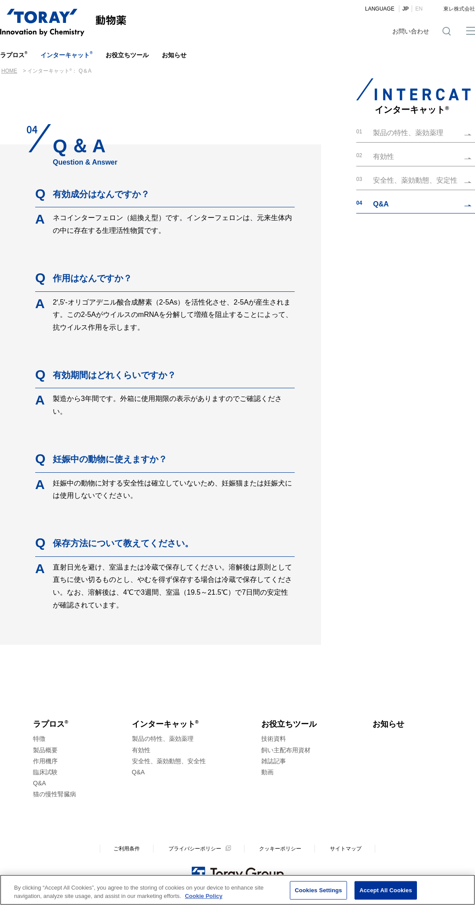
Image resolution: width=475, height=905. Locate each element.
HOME (9, 71)
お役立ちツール (127, 55)
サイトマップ (346, 849)
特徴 (39, 738)
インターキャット (66, 55)
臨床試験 (45, 772)
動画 (267, 772)
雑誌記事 (273, 761)
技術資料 (273, 738)
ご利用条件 (126, 849)
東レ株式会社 (459, 9)
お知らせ (174, 55)
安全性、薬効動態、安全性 (169, 761)
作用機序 (45, 761)
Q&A (39, 783)
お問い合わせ (410, 31)
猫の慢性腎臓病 (54, 794)
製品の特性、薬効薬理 (163, 738)
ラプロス (13, 55)
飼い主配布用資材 (286, 750)
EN (419, 9)
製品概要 (45, 750)
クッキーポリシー (280, 849)
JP (405, 9)
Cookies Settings (318, 891)
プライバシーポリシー (194, 849)
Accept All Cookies (385, 891)
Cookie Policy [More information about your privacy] (203, 897)
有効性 (141, 750)
